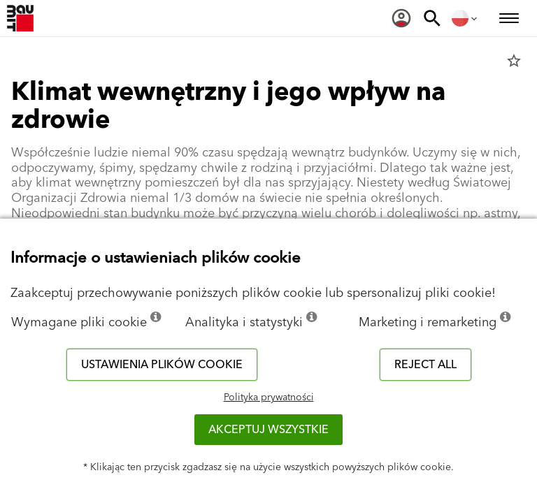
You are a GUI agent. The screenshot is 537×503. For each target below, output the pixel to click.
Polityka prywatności (269, 397)
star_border (514, 60)
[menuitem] (401, 18)
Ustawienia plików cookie (162, 364)
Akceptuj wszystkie (268, 429)
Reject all (425, 364)
